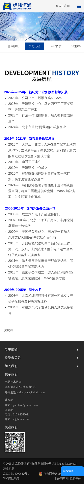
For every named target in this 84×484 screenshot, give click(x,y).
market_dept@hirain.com (30, 392)
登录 (59, 6)
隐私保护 (75, 478)
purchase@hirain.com (25, 405)
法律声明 (62, 478)
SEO (5, 478)
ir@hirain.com (21, 419)
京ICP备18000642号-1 (16, 473)
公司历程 (34, 46)
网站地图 (14, 478)
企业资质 (55, 46)
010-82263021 (21, 414)
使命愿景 (13, 46)
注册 (67, 6)
